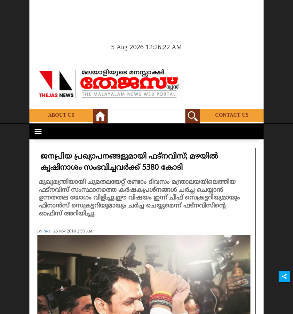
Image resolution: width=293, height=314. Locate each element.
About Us (61, 115)
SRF (47, 231)
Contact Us (232, 115)
